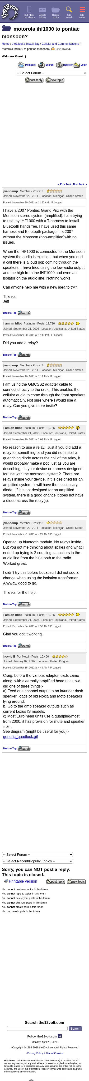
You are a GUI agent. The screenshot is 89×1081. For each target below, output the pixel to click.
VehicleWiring (42, 16)
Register (64, 65)
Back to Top (9, 313)
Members (27, 65)
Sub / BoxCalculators (29, 16)
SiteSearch (69, 16)
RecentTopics (55, 16)
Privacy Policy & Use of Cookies (45, 1053)
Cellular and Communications (60, 43)
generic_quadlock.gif (20, 737)
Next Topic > (80, 184)
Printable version (23, 881)
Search (45, 65)
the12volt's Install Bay (25, 43)
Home (5, 43)
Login (80, 65)
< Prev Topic (65, 184)
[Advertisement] (44, 131)
